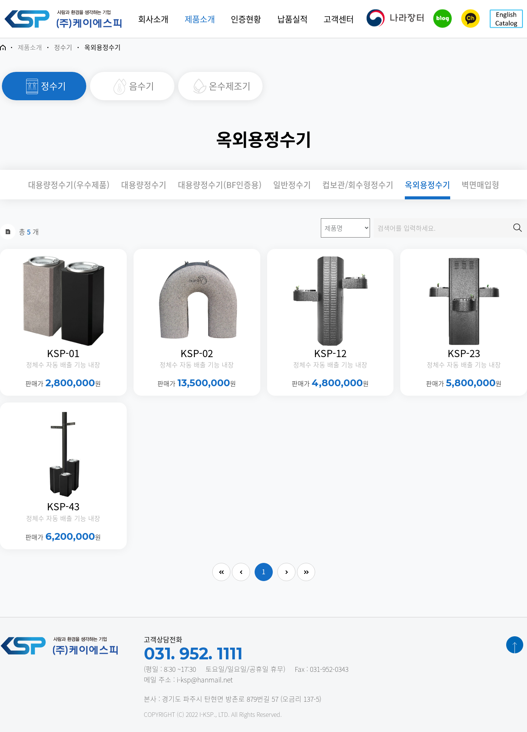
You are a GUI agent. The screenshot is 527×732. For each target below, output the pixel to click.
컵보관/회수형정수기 (357, 185)
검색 (517, 227)
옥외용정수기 (427, 185)
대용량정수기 (143, 185)
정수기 (44, 86)
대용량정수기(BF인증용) (220, 185)
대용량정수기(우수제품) (69, 185)
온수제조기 (220, 86)
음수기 (132, 86)
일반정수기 (292, 185)
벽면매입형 (480, 185)
